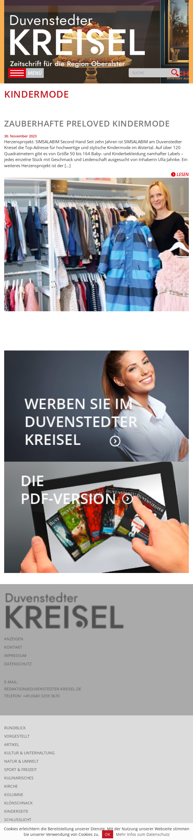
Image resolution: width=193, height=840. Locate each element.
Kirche (11, 786)
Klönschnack (18, 803)
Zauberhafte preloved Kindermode (87, 123)
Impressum (15, 655)
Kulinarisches (19, 777)
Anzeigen (13, 638)
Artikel (11, 744)
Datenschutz (18, 663)
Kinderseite (16, 811)
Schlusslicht (17, 819)
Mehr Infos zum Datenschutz (143, 834)
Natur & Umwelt (21, 761)
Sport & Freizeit (20, 769)
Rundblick (15, 727)
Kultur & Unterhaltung (29, 752)
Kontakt (13, 647)
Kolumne (13, 794)
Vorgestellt (17, 736)
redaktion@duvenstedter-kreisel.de (42, 688)
